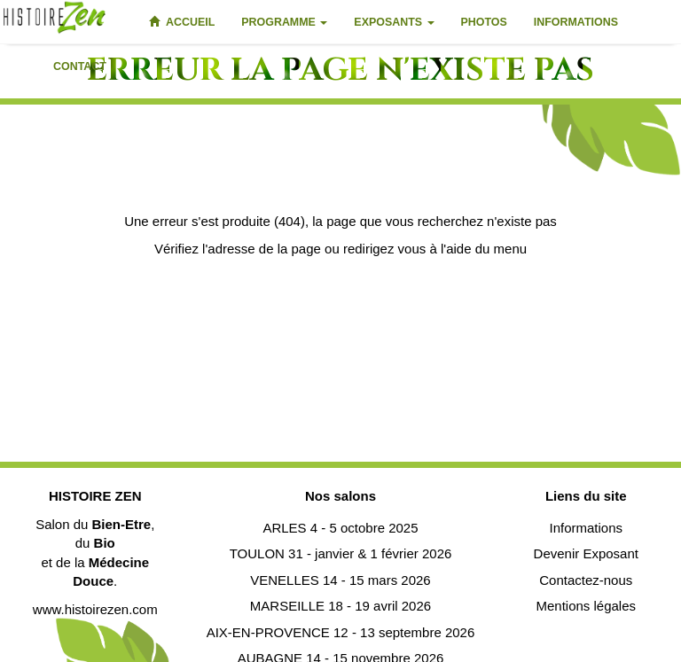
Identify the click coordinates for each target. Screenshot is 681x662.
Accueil (182, 22)
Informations (576, 22)
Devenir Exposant (586, 553)
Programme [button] (284, 22)
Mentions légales (586, 605)
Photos (484, 22)
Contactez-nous (585, 580)
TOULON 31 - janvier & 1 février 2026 (341, 553)
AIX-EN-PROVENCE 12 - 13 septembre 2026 (341, 632)
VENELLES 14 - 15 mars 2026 (340, 580)
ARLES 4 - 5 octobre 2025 (340, 527)
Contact (79, 66)
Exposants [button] (394, 22)
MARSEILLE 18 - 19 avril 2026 (340, 605)
